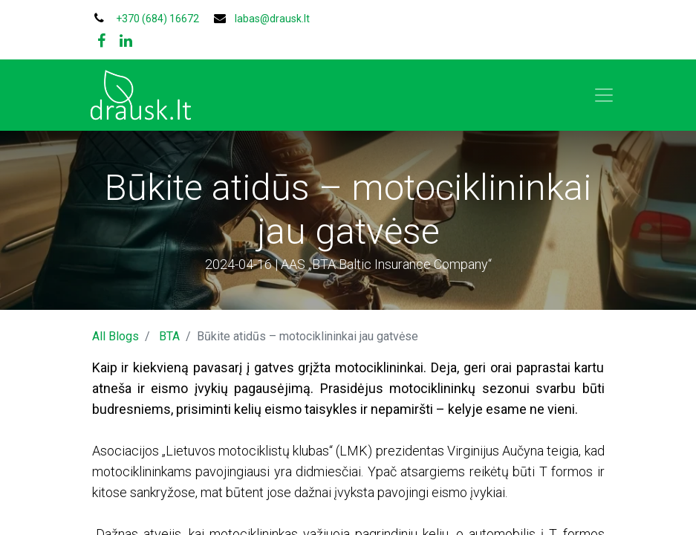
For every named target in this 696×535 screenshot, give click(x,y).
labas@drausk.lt (272, 19)
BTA (169, 336)
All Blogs (115, 336)
